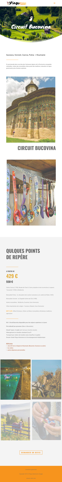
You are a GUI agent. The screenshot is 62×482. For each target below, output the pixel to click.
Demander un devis (31, 452)
